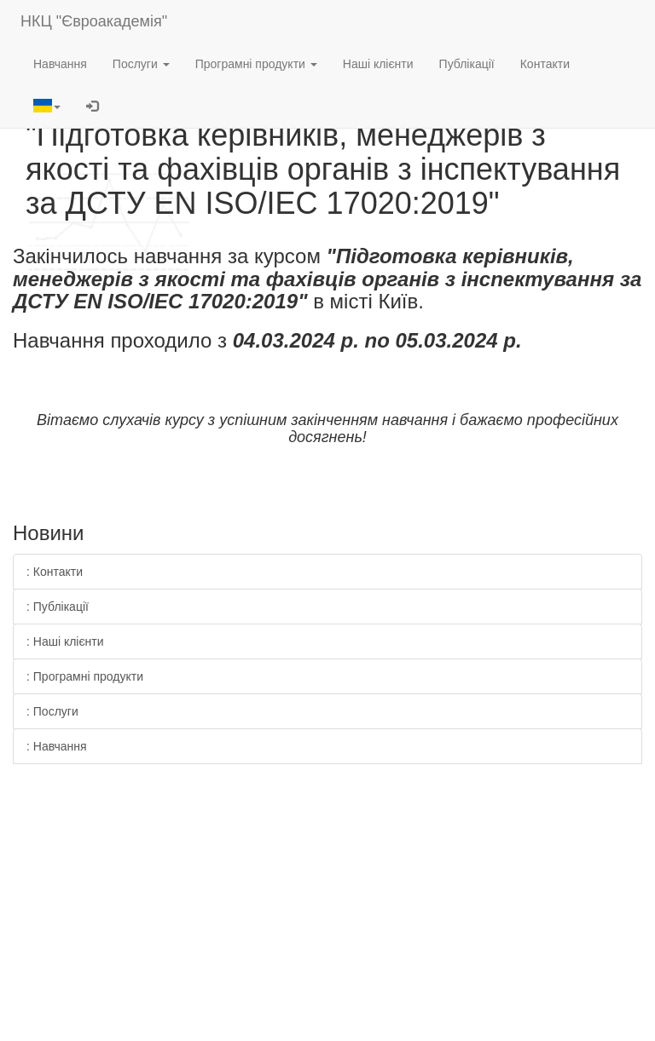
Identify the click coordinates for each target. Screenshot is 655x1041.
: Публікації (57, 606)
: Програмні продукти (84, 676)
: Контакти (54, 571)
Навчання (60, 64)
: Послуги (52, 711)
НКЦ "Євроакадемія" (93, 21)
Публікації (467, 64)
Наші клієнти (378, 64)
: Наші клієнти (65, 641)
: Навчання (56, 746)
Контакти (545, 64)
